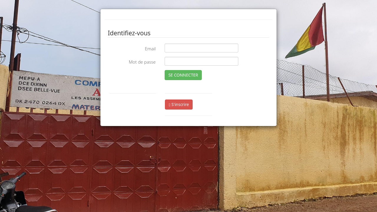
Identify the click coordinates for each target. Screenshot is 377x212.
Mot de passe (142, 62)
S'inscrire (179, 104)
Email (150, 49)
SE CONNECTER (183, 75)
